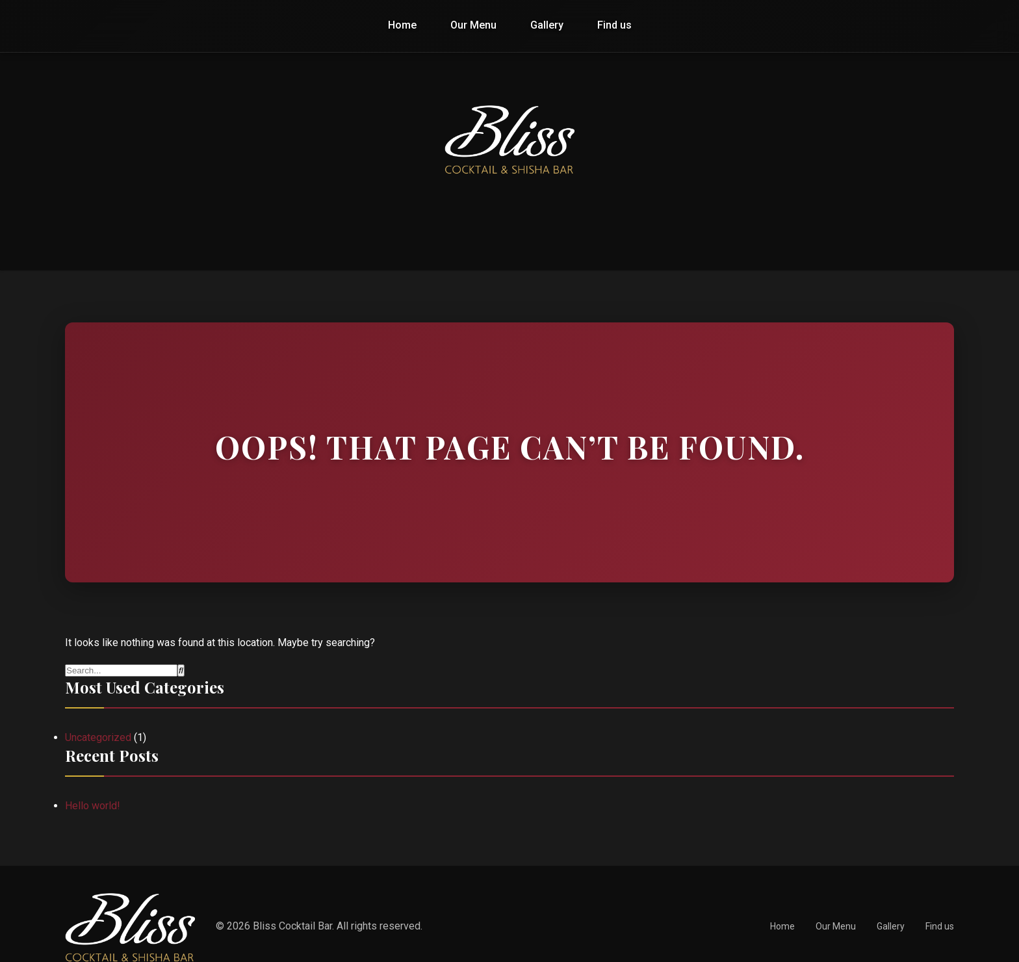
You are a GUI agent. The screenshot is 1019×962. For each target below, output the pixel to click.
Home (402, 25)
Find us (614, 25)
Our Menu (473, 25)
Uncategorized (98, 737)
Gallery (546, 25)
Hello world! (92, 806)
